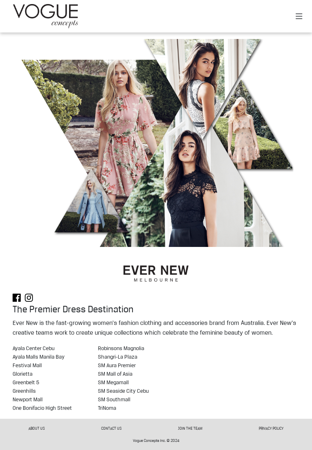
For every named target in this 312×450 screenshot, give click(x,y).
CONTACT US (111, 428)
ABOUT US (36, 428)
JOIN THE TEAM (190, 428)
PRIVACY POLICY (271, 428)
